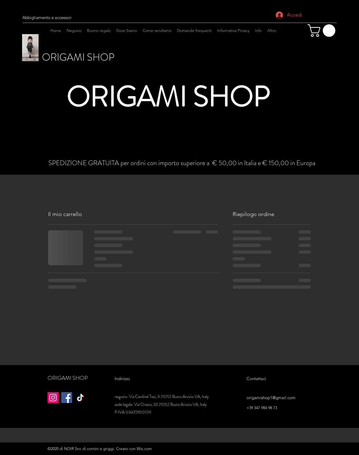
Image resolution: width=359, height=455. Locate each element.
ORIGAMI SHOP (79, 57)
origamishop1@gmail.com (271, 397)
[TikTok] (80, 397)
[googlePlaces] (334, 62)
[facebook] (318, 62)
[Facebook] (66, 397)
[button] (323, 30)
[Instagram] (326, 62)
